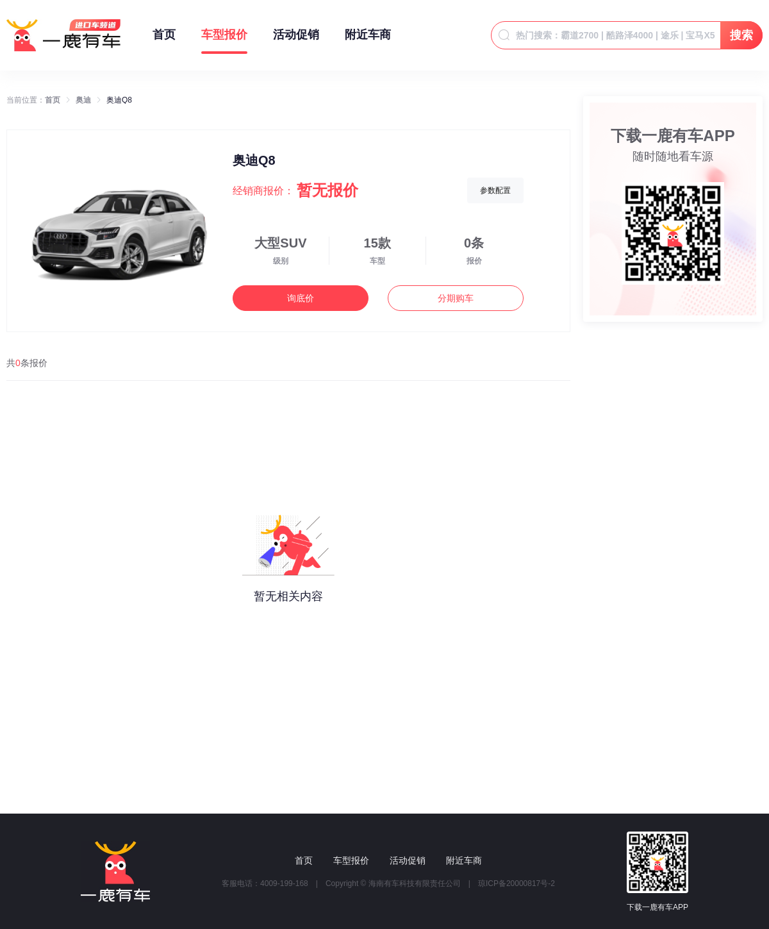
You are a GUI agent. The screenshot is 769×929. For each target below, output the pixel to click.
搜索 (741, 35)
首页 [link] (52, 100)
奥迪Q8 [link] (119, 100)
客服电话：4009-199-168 (265, 883)
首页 (164, 41)
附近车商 (368, 41)
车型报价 (224, 41)
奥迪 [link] (83, 100)
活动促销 (296, 41)
